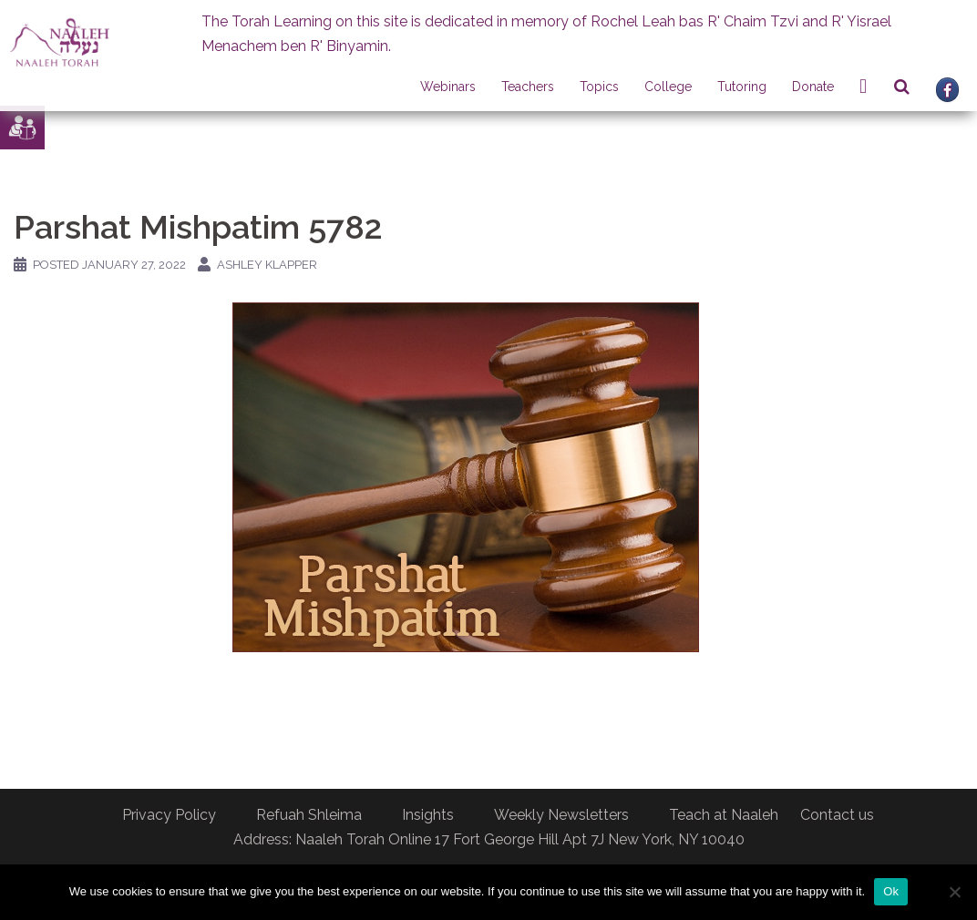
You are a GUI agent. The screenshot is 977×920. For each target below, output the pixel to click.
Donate (813, 86)
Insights (428, 814)
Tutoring (741, 86)
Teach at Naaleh (723, 814)
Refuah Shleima (309, 814)
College (668, 86)
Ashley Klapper (267, 264)
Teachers (527, 86)
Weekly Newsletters (561, 814)
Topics (599, 86)
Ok (891, 891)
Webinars (448, 86)
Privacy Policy (169, 814)
